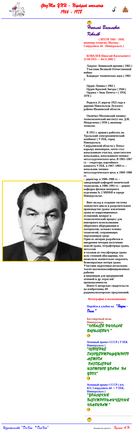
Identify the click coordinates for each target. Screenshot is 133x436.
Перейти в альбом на (107, 309)
